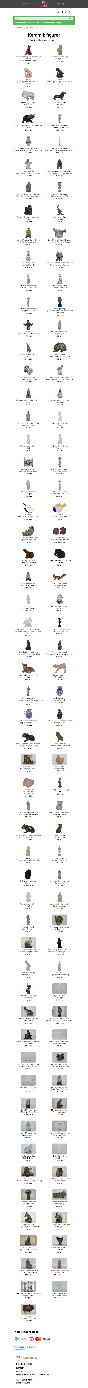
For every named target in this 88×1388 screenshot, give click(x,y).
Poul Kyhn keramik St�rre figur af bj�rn (28, 562)
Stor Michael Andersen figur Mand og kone (60, 1226)
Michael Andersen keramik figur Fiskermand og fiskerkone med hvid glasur (28, 631)
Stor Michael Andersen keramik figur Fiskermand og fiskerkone (59, 264)
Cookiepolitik (19, 1350)
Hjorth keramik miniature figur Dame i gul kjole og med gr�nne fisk (59, 378)
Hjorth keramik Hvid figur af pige (28, 607)
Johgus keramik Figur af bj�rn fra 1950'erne (59, 355)
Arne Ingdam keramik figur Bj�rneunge (59, 928)
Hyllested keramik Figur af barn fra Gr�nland (28, 584)
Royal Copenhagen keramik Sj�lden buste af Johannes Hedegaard (59, 1020)
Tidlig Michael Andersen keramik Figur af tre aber (60, 1180)
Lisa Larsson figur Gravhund (59, 104)
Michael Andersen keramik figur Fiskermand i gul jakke (28, 241)
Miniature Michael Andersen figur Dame (28, 401)
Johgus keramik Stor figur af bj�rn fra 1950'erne (28, 1226)
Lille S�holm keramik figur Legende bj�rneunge (28, 539)
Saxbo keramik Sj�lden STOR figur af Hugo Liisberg (28, 1180)
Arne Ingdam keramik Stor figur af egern (59, 584)
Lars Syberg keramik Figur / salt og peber (28, 264)
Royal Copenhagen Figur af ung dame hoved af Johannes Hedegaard (59, 311)
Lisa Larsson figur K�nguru (59, 218)
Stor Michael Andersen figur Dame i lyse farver (60, 1134)
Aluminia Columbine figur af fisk (59, 516)
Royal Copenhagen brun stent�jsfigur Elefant (28, 126)
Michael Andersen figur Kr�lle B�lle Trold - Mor (60, 1088)
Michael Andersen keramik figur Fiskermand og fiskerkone (28, 951)
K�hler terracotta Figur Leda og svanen (59, 58)
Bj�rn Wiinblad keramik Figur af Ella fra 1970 (59, 287)
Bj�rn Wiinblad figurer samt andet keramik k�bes (28, 1294)
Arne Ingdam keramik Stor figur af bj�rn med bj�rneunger (59, 653)
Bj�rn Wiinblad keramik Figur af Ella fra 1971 (28, 287)
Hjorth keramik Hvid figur (59, 997)
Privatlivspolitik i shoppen (24, 1347)
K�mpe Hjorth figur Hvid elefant (28, 104)
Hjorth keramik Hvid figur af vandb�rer (59, 1294)
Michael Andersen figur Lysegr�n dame (28, 1134)
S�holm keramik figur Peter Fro (28, 905)
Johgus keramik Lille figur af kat (59, 836)
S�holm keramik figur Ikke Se (60, 424)
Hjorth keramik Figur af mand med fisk (28, 1249)
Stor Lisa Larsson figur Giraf (28, 355)
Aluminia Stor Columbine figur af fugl (28, 516)
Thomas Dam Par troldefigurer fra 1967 (60, 539)
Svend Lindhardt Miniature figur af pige (60, 859)
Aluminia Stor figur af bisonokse (28, 1317)
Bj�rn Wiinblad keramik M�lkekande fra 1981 (28, 722)
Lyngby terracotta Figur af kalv (59, 676)
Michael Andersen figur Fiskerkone (59, 607)
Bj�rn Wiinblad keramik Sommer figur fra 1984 (59, 493)
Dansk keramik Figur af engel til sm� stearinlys (28, 333)
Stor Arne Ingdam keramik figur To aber (28, 218)
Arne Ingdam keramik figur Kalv (28, 676)
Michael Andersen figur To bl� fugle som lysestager (59, 1065)
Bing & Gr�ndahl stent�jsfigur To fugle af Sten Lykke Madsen (59, 241)
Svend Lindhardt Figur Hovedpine (28, 928)
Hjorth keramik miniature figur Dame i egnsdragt (59, 905)
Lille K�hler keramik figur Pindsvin (28, 882)
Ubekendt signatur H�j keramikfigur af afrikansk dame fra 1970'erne (28, 700)
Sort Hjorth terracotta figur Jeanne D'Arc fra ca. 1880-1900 (28, 653)
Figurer (25, 28)
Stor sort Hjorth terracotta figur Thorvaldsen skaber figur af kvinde (59, 951)
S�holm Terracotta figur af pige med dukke (28, 859)
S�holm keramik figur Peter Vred (60, 447)
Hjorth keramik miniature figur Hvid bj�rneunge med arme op (28, 1065)
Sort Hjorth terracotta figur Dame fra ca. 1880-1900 (59, 630)
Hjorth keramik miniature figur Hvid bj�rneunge (59, 813)
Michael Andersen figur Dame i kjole (59, 333)
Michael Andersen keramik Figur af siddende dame (28, 1271)
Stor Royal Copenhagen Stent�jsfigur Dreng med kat (59, 722)
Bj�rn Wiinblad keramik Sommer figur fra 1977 (59, 470)
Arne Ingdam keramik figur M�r (59, 791)
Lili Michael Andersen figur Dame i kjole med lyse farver (28, 813)
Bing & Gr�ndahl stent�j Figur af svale (28, 1020)
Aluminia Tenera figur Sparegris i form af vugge (28, 378)
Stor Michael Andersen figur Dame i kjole (60, 882)
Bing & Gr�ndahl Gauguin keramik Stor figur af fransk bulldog (28, 745)
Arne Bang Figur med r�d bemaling (60, 974)
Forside (18, 28)
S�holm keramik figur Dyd (28, 447)
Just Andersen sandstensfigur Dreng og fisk (59, 769)
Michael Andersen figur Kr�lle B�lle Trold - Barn (28, 1111)
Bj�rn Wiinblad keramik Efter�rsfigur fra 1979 (28, 310)
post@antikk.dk (27, 1383)
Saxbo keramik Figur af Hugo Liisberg (28, 768)
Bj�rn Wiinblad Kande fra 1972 (59, 699)
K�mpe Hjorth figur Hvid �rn (28, 493)
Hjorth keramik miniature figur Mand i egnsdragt (28, 424)
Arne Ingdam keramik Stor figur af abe (28, 1203)
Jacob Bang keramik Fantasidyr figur (59, 1203)
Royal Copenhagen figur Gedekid (59, 1249)
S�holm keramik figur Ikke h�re (60, 1157)
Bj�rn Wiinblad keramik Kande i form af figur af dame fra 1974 (28, 149)
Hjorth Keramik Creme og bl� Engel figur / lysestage (28, 172)
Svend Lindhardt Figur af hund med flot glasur (59, 745)
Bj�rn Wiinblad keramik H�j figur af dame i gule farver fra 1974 (59, 149)
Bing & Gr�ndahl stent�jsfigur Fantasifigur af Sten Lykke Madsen (59, 172)
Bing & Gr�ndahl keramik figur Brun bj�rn (59, 562)
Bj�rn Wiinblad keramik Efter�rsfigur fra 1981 (59, 126)
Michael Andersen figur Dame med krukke (59, 1111)
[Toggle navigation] (18, 12)
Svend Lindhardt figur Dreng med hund (28, 974)
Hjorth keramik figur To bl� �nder (28, 1157)
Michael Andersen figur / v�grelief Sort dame (28, 1042)
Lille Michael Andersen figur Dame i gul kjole (60, 401)
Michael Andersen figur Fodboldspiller (28, 997)
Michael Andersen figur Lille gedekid (28, 1088)
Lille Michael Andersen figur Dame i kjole (60, 1271)
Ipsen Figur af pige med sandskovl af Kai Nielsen (28, 82)
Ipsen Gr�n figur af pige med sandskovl (59, 81)
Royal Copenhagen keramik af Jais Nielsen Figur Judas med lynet (28, 59)
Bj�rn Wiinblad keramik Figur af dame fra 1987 (59, 195)
